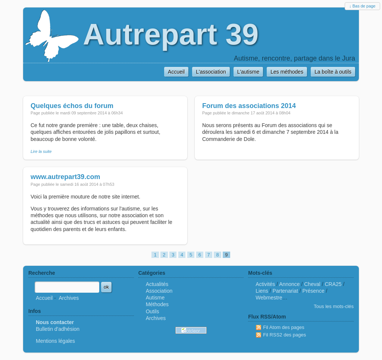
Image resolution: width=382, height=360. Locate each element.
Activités (265, 284)
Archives (69, 298)
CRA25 (333, 284)
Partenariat (285, 291)
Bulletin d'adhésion (57, 329)
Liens (262, 291)
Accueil (44, 298)
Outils (152, 311)
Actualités (157, 284)
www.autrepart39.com (65, 177)
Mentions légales (55, 341)
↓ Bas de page (362, 6)
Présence (314, 291)
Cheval (312, 284)
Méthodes (157, 304)
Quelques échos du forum (72, 106)
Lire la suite (41, 151)
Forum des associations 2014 (249, 106)
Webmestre (269, 298)
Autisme (155, 298)
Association (159, 291)
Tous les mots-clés (334, 306)
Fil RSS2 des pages (284, 335)
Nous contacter (55, 322)
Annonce (289, 284)
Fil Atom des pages (283, 327)
